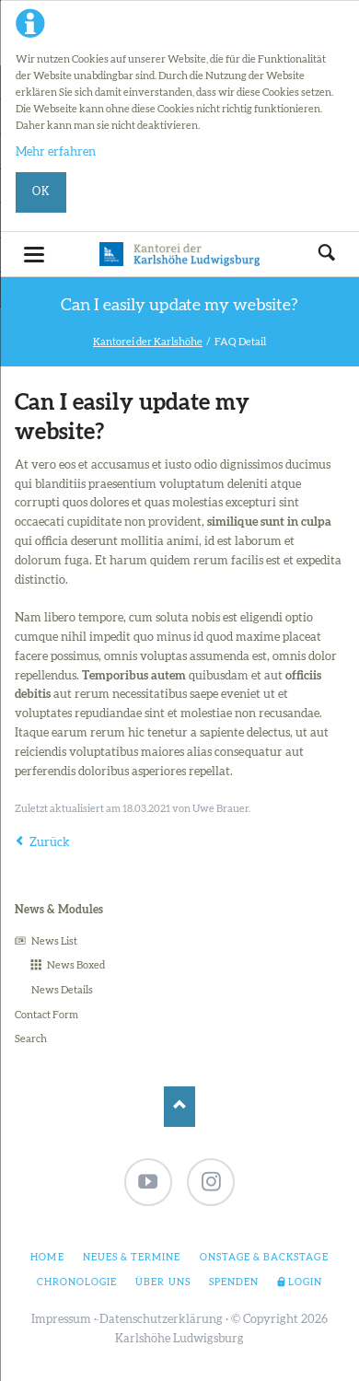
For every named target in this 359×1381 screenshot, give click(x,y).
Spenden (234, 1282)
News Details (62, 990)
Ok (41, 191)
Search (31, 1039)
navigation (34, 255)
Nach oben (180, 1106)
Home (47, 1257)
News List (54, 941)
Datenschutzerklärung (161, 1320)
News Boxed (76, 965)
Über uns (162, 1282)
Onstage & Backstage (264, 1257)
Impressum (61, 1320)
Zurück (49, 843)
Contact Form (46, 1015)
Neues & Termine (132, 1257)
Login (305, 1282)
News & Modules (59, 909)
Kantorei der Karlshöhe (148, 342)
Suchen (327, 254)
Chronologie (77, 1282)
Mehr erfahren (56, 152)
